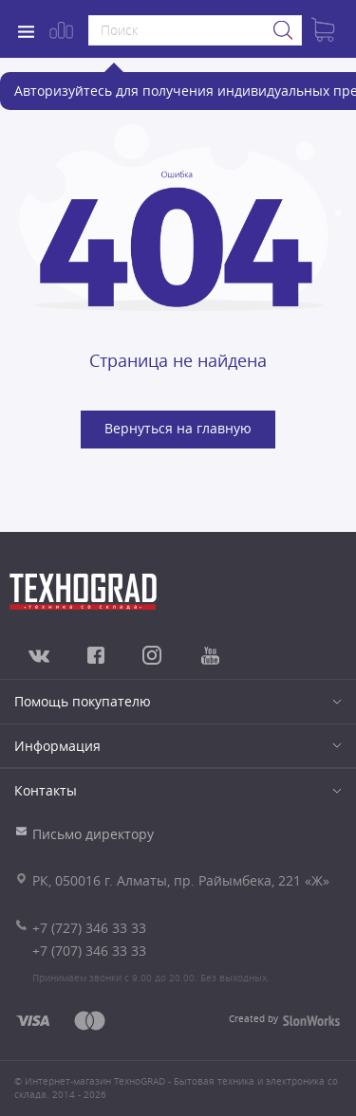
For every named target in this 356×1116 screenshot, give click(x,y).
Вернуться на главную (178, 428)
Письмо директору (93, 834)
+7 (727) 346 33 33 (89, 928)
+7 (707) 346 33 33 (89, 951)
